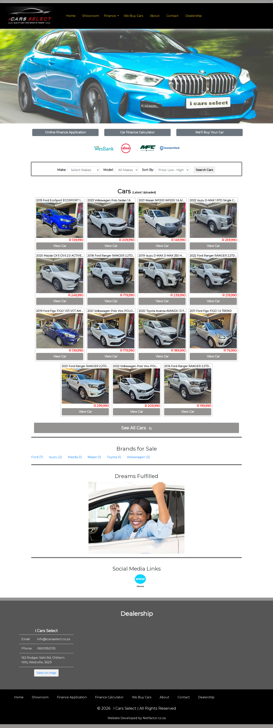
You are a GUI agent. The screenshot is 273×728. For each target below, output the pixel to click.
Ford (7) (37, 457)
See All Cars (137, 428)
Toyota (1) (114, 457)
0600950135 (46, 648)
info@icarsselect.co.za (53, 639)
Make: (62, 170)
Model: (109, 170)
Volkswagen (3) (138, 457)
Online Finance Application (65, 132)
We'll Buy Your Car (209, 132)
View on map (46, 673)
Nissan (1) (94, 457)
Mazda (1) (75, 457)
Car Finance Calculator (137, 132)
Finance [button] (110, 16)
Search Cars (204, 170)
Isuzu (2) (55, 457)
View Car (59, 246)
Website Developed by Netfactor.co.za (136, 718)
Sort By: (148, 170)
